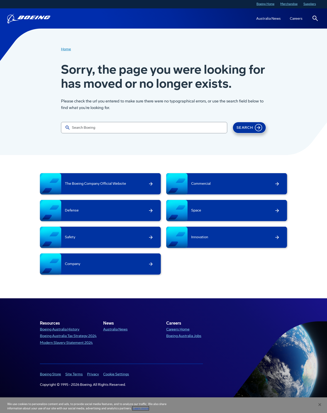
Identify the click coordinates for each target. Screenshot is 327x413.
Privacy (93, 374)
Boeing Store (50, 374)
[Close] (320, 405)
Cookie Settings (116, 374)
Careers (296, 18)
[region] (163, 405)
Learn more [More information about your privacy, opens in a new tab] (141, 408)
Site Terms (74, 374)
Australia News (268, 18)
